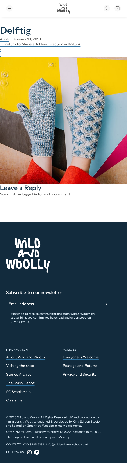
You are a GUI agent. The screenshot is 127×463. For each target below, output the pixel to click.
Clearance (14, 400)
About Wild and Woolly (25, 357)
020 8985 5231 (33, 444)
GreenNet (34, 426)
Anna (4, 39)
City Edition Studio (86, 421)
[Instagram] (29, 452)
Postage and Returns (80, 366)
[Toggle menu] (24, 8)
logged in (29, 194)
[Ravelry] (36, 452)
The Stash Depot (20, 383)
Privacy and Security (79, 374)
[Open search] (107, 8)
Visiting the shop (20, 366)
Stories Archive (18, 374)
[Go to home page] (63, 8)
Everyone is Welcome (81, 357)
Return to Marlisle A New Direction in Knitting (40, 44)
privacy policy (20, 321)
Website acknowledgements (61, 426)
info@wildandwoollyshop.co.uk (67, 444)
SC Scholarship (18, 392)
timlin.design (14, 421)
